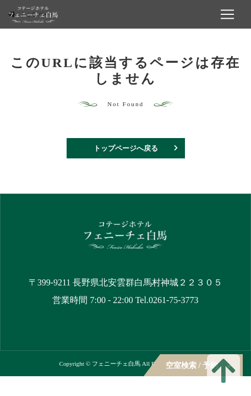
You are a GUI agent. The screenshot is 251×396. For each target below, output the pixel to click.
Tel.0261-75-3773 (167, 300)
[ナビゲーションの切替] (227, 14)
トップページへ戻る (126, 148)
